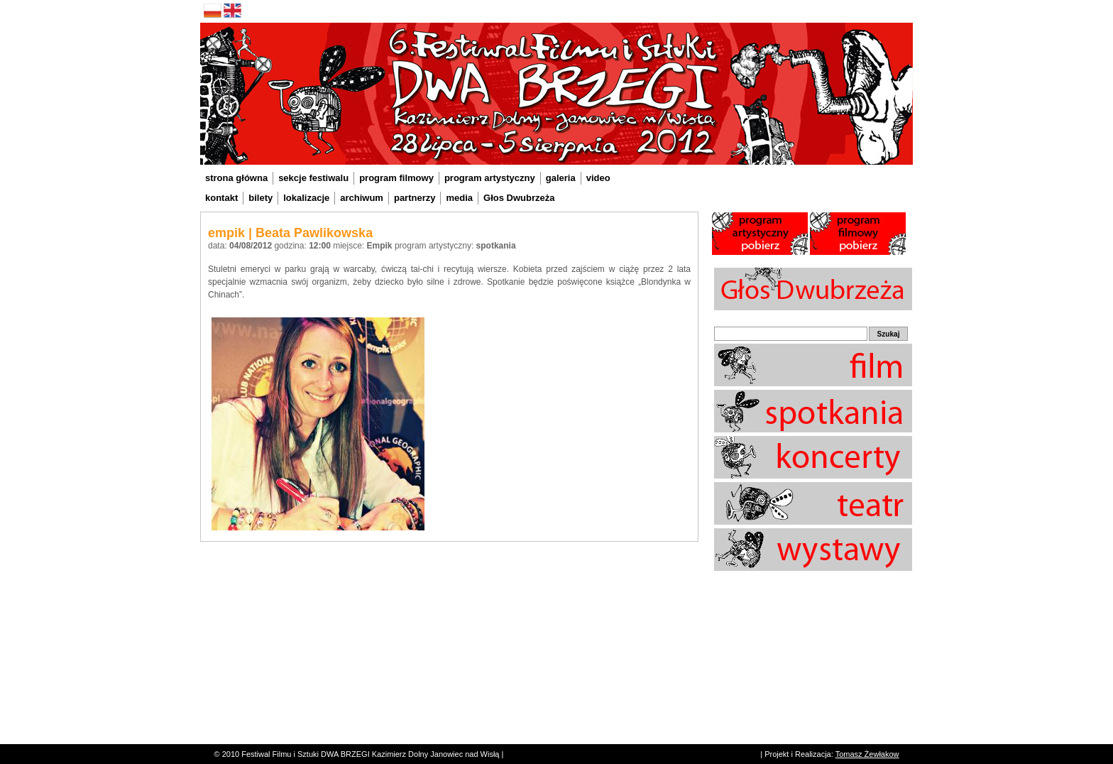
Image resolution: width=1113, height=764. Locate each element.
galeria (561, 178)
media (459, 197)
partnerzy (415, 197)
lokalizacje (306, 197)
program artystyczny (489, 178)
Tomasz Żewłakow (867, 754)
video (598, 178)
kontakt (221, 197)
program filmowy (396, 178)
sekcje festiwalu (313, 178)
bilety (260, 197)
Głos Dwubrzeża (518, 197)
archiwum (361, 197)
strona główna (236, 178)
